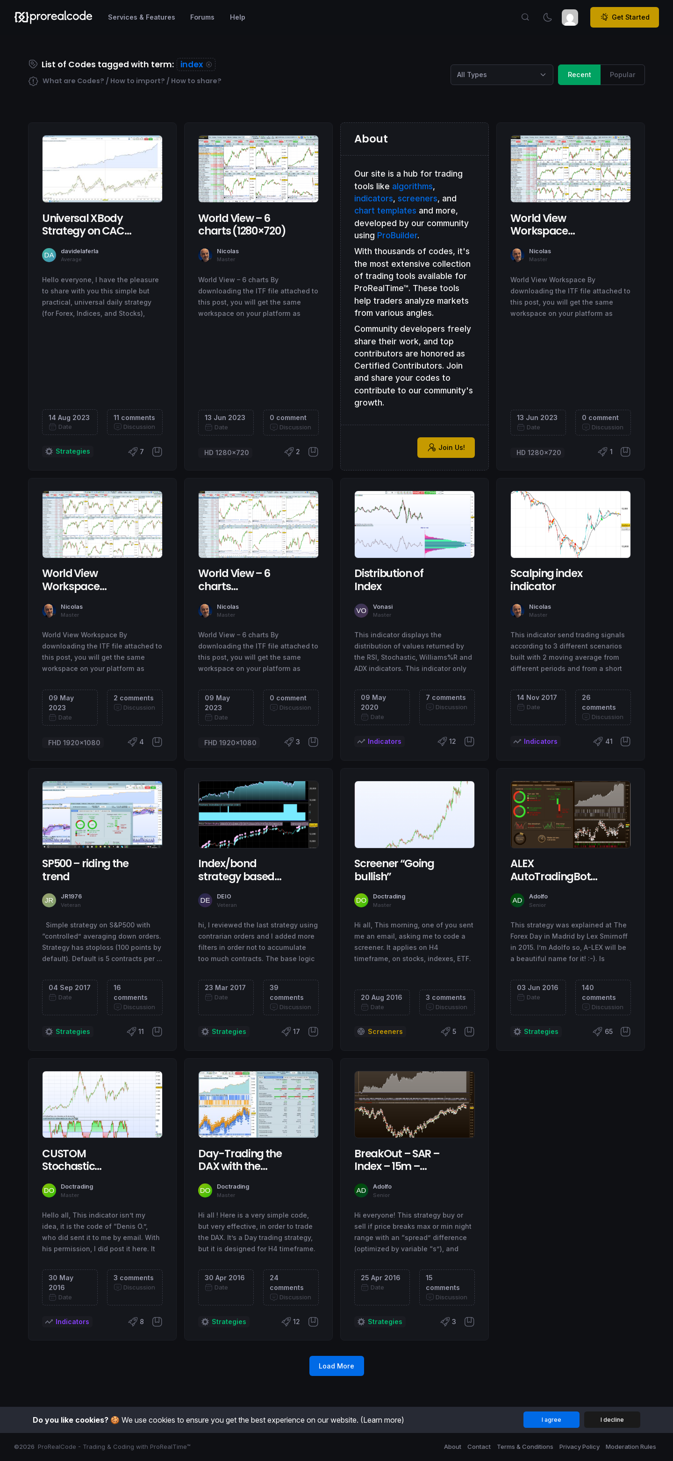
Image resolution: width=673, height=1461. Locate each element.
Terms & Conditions (525, 1446)
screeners (417, 198)
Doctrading (389, 896)
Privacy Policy (579, 1446)
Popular (623, 74)
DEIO (224, 896)
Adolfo (538, 896)
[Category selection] (502, 74)
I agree (551, 1419)
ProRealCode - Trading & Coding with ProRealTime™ (114, 1446)
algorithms (412, 186)
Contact (479, 1446)
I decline (612, 1419)
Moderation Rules (631, 1446)
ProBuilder (397, 235)
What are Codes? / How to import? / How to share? (125, 81)
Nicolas (228, 251)
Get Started (625, 17)
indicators (373, 198)
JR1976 (71, 896)
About (452, 1446)
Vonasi (383, 606)
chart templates (385, 210)
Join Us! (446, 447)
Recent (579, 74)
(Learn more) (382, 1420)
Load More (336, 1366)
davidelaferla (80, 251)
